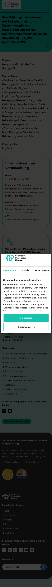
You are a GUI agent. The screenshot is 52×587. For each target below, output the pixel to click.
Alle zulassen (26, 318)
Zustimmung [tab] (9, 270)
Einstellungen (26, 327)
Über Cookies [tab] (42, 270)
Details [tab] (25, 270)
